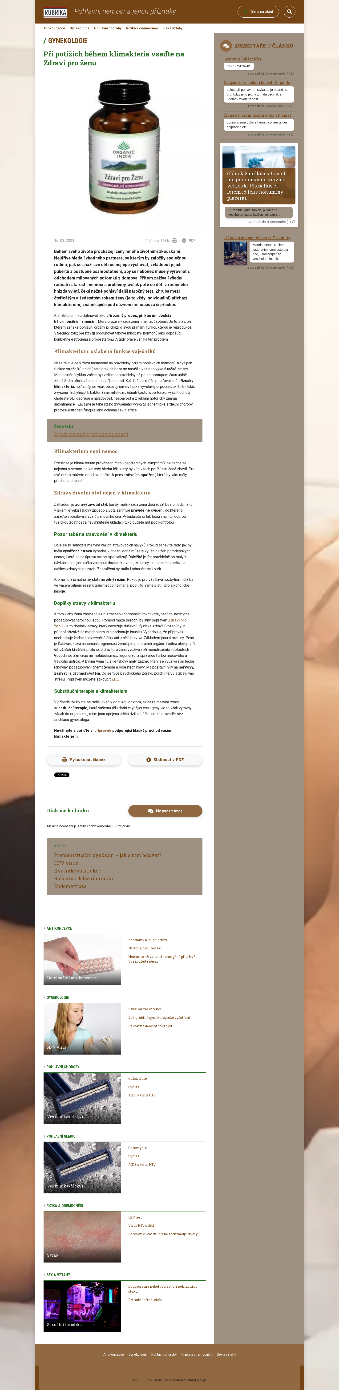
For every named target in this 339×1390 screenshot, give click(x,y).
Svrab (52, 1255)
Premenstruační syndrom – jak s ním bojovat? (107, 855)
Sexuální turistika (64, 1324)
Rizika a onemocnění (142, 28)
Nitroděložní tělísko (145, 948)
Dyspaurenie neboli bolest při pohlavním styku (268, 82)
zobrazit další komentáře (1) (269, 73)
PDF (189, 241)
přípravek (102, 730)
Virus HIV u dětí (141, 1225)
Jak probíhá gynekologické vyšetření (159, 1017)
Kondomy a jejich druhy (147, 940)
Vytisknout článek (87, 759)
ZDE (115, 679)
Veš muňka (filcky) (65, 1116)
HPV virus (66, 863)
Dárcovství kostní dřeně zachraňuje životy (163, 1234)
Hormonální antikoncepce (72, 977)
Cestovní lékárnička (243, 58)
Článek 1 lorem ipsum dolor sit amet (257, 115)
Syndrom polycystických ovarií (91, 434)
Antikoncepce (54, 28)
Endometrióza (70, 886)
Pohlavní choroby (107, 28)
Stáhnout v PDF (168, 759)
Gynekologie (79, 28)
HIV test (135, 1217)
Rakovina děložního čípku (84, 878)
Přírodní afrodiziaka (145, 1300)
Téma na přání (258, 11)
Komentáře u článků (263, 46)
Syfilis (133, 1087)
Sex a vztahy (172, 28)
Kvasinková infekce (77, 871)
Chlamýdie (137, 1078)
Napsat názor (169, 810)
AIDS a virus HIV (142, 1095)
